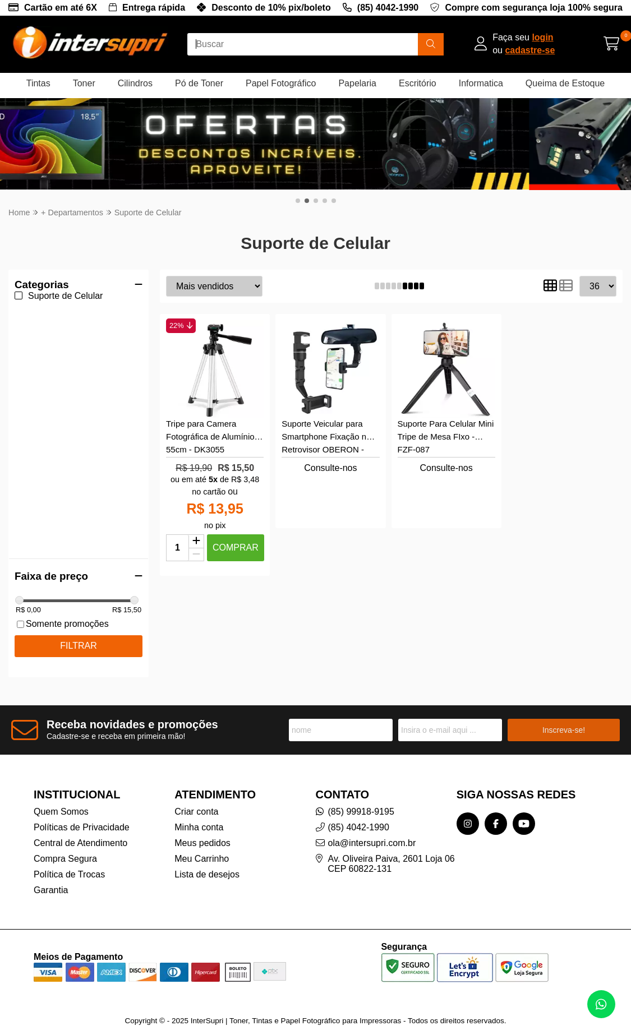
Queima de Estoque (565, 83)
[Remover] (196, 541)
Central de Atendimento (80, 830)
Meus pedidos (202, 830)
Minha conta (198, 814)
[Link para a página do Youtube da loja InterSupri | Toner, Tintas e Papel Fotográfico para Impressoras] (524, 811)
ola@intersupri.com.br (372, 830)
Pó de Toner (199, 83)
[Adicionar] (196, 528)
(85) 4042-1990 (387, 7)
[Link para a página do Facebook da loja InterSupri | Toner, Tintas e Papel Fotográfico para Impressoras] (496, 811)
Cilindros (135, 83)
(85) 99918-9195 (361, 798)
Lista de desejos (206, 861)
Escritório (417, 83)
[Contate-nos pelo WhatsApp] (601, 1004)
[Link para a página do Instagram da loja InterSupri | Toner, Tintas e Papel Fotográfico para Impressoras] (468, 811)
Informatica (481, 83)
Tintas (38, 83)
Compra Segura (65, 846)
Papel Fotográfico (281, 83)
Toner (84, 83)
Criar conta (196, 798)
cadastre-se (530, 50)
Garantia (51, 877)
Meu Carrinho (201, 846)
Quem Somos (61, 798)
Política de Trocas (69, 861)
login (542, 37)
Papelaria (357, 83)
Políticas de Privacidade (82, 814)
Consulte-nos (330, 455)
